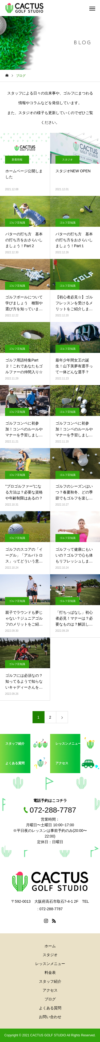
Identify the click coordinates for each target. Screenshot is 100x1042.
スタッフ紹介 (50, 981)
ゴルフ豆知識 (17, 222)
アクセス (50, 990)
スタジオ (67, 159)
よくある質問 (50, 1008)
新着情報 (17, 159)
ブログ (50, 999)
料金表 (50, 972)
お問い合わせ (50, 1017)
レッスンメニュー (50, 963)
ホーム (50, 946)
